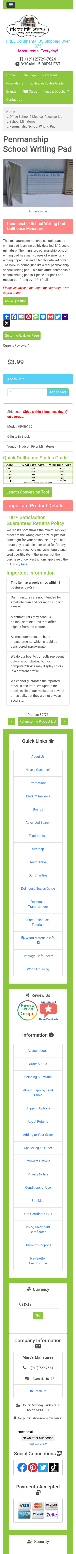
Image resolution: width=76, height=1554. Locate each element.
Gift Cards (30, 91)
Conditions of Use (38, 1187)
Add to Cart (58, 392)
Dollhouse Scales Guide (46, 83)
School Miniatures (22, 121)
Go (38, 1315)
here (24, 564)
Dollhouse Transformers (38, 904)
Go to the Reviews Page (22, 336)
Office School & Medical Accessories (36, 117)
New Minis (50, 75)
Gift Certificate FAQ (38, 1214)
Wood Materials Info (38, 940)
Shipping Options (38, 1108)
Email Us (38, 1391)
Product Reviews (38, 796)
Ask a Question (16, 301)
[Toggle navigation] (10, 5)
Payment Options (38, 1161)
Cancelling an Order (38, 1148)
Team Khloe (37, 862)
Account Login (38, 1051)
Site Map (38, 1201)
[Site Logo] (38, 26)
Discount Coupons (38, 1245)
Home (10, 75)
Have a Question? (56, 91)
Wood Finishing (38, 969)
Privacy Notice (38, 1174)
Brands (11, 91)
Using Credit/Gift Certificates (38, 1229)
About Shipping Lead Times (38, 1092)
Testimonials (38, 836)
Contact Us (14, 100)
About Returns (38, 1121)
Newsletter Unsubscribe (38, 1260)
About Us (38, 757)
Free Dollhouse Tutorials (38, 922)
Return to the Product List (37, 721)
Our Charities (38, 875)
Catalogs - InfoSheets (37, 956)
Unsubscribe (38, 1443)
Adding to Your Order (38, 1135)
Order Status (38, 1064)
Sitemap (38, 849)
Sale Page (28, 75)
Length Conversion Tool (27, 492)
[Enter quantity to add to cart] (27, 392)
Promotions (14, 83)
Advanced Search (38, 823)
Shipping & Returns (38, 1077)
